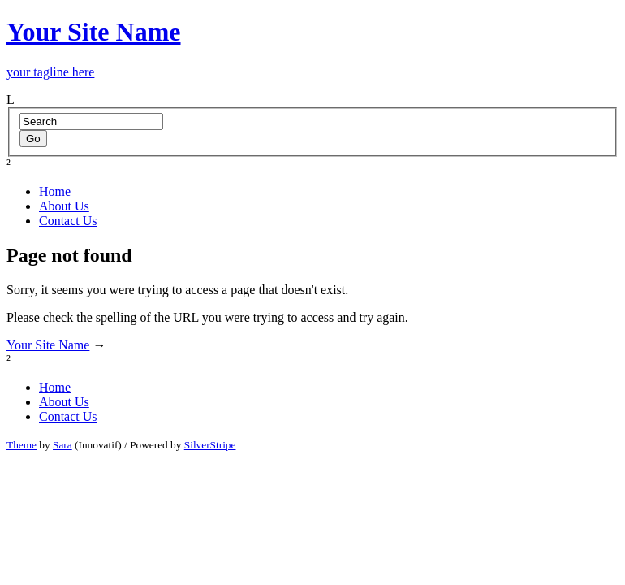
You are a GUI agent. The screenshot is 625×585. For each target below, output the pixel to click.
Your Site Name (47, 345)
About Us (64, 206)
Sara (62, 445)
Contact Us (68, 221)
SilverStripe (210, 445)
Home (55, 191)
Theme (21, 445)
